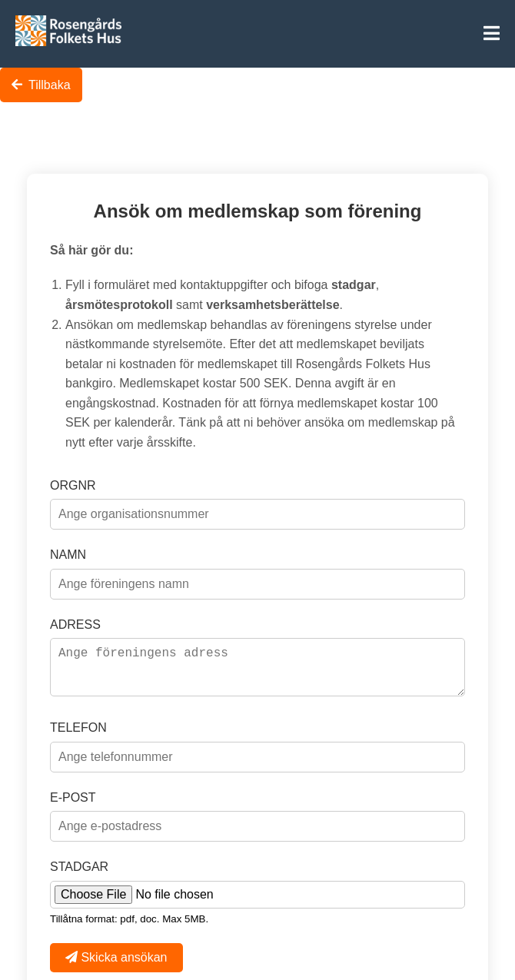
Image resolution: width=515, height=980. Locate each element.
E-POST (73, 802)
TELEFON (78, 732)
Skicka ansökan (116, 961)
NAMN (68, 549)
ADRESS (75, 619)
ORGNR (73, 480)
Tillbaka (41, 84)
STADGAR (79, 871)
